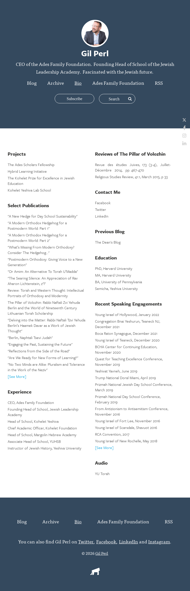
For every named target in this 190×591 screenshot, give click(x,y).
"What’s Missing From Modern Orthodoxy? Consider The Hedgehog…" (41, 249)
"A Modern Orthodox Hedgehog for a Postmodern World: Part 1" (37, 225)
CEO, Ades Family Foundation (31, 402)
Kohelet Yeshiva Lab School (29, 190)
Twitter (100, 209)
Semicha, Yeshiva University (116, 288)
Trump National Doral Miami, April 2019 (125, 377)
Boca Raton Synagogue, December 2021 (126, 333)
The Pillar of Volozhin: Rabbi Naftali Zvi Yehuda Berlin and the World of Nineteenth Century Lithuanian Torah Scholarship (44, 308)
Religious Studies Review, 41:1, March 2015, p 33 (131, 176)
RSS (159, 82)
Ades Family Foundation (118, 82)
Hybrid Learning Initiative (27, 171)
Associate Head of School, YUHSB (34, 441)
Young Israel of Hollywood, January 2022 (127, 314)
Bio (78, 82)
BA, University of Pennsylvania (118, 281)
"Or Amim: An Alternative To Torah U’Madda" (43, 271)
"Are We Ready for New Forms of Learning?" (43, 357)
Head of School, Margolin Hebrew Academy (42, 434)
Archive (55, 82)
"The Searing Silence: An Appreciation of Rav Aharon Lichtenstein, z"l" (43, 280)
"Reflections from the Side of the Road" (39, 351)
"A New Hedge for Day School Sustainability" (42, 216)
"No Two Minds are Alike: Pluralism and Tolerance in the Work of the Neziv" (46, 367)
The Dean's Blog (107, 242)
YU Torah (102, 473)
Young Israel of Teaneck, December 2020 (127, 340)
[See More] (17, 376)
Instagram (159, 541)
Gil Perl (101, 553)
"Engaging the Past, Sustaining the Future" (40, 344)
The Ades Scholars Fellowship (31, 164)
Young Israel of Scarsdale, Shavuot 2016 (126, 427)
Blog (32, 82)
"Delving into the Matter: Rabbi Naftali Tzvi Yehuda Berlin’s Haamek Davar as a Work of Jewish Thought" (46, 325)
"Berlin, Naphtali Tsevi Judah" (30, 337)
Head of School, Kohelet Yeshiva (33, 421)
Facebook (103, 202)
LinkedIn (101, 216)
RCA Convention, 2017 (112, 434)
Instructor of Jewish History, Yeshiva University (44, 448)
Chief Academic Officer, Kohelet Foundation (42, 428)
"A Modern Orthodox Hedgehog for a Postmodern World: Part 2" (37, 237)
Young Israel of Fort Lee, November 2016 (127, 420)
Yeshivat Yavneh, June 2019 (116, 371)
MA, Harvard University (113, 275)
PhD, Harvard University (113, 268)
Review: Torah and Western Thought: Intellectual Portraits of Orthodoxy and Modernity (46, 292)
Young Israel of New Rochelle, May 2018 (126, 441)
